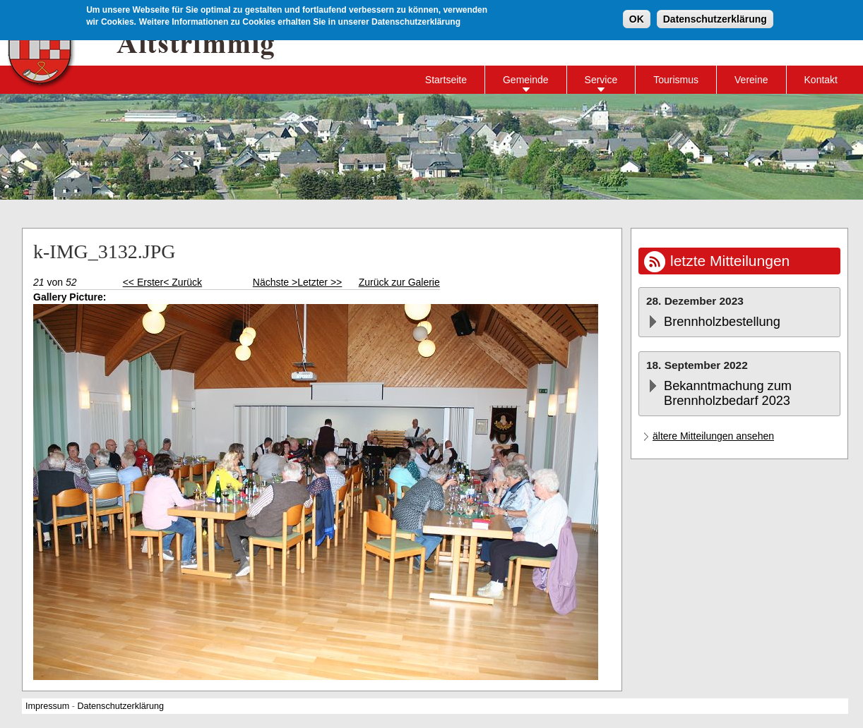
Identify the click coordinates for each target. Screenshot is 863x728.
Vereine (751, 79)
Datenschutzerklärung (715, 17)
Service (601, 79)
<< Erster (143, 282)
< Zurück (182, 282)
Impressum (47, 706)
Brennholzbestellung (722, 322)
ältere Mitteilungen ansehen (713, 436)
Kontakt (821, 79)
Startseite (446, 79)
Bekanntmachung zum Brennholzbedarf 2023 (728, 393)
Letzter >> (319, 282)
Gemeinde (526, 79)
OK (636, 17)
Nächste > (275, 282)
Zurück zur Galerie (399, 282)
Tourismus (675, 79)
